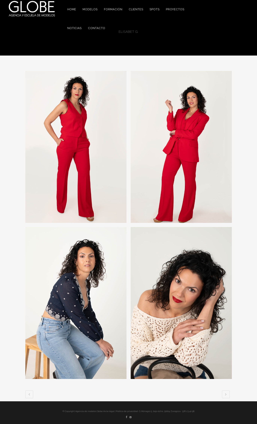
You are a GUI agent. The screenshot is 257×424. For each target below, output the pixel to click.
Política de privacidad (127, 411)
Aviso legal (108, 411)
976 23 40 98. (188, 411)
